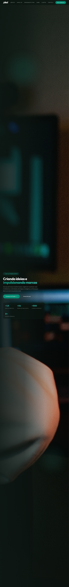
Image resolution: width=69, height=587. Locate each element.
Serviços (12, 2)
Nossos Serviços (27, 296)
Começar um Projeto (11, 296)
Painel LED (19, 2)
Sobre (38, 2)
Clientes (44, 2)
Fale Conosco (60, 2)
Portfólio (50, 2)
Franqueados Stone (29, 2)
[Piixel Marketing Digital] (5, 2)
